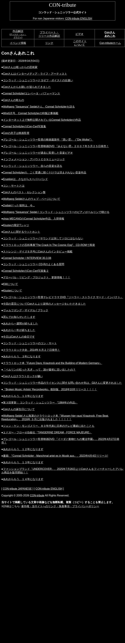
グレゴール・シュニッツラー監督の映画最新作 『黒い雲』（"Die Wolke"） (48, 139)
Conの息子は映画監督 (16, 133)
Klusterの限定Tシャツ (16, 225)
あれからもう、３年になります (22, 356)
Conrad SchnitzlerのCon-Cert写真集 (24, 126)
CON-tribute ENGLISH (78, 18)
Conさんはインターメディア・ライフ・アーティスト (35, 73)
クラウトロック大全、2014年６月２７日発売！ (31, 349)
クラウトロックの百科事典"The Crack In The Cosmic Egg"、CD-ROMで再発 (49, 245)
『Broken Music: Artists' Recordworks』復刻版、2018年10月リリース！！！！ (50, 389)
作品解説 (18, 31)
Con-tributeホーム (110, 43)
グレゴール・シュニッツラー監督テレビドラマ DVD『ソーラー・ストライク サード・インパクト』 (63, 297)
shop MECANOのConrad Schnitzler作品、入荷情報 (33, 218)
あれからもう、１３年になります (23, 462)
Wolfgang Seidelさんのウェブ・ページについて (31, 198)
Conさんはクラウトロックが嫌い (23, 376)
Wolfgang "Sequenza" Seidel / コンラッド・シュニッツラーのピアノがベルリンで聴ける (56, 212)
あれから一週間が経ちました (20, 323)
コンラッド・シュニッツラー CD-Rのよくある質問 (33, 264)
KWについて (10, 284)
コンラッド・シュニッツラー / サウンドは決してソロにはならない (43, 238)
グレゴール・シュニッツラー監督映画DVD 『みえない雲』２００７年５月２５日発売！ (56, 146)
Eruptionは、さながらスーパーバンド (25, 179)
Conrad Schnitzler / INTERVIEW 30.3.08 (27, 258)
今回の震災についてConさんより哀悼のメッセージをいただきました (44, 303)
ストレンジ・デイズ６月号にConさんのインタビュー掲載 (37, 251)
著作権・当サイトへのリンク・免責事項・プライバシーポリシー (60, 506)
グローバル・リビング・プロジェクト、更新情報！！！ (36, 277)
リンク (49, 43)
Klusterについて (12, 290)
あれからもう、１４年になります (23, 479)
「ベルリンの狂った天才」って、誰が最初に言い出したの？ (39, 369)
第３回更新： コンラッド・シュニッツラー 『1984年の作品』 (40, 402)
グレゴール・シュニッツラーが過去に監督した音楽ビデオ (38, 152)
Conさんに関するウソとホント (21, 231)
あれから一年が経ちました (19, 330)
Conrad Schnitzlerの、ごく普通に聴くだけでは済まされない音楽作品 (44, 172)
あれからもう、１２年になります (23, 449)
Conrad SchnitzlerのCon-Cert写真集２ (26, 270)
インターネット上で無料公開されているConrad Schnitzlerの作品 (42, 119)
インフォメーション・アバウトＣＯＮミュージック (34, 159)
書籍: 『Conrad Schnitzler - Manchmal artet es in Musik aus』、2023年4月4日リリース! (55, 455)
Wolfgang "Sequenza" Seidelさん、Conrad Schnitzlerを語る (39, 106)
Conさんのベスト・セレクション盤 (24, 192)
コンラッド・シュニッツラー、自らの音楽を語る (32, 166)
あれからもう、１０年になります (23, 396)
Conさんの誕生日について (19, 409)
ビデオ (79, 34)
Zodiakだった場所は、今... (19, 205)
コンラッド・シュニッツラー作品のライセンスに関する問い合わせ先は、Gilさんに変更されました (62, 382)
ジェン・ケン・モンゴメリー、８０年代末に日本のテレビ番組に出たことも (48, 425)
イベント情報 (18, 43)
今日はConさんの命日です (19, 336)
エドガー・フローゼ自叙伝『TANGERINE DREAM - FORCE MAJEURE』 (47, 432)
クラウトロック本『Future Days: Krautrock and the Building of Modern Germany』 (52, 363)
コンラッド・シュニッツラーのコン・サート (30, 343)
